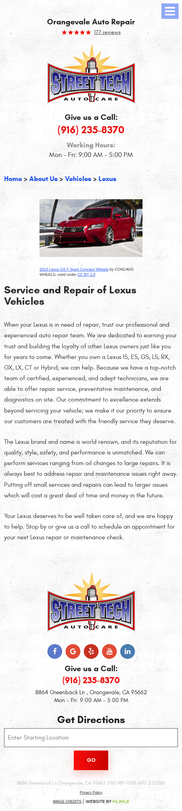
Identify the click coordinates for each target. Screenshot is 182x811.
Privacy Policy (91, 792)
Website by (107, 801)
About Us (43, 178)
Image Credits (67, 801)
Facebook (54, 651)
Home (13, 178)
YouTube (109, 651)
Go (91, 760)
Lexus (107, 178)
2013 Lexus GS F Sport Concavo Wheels (74, 269)
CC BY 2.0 (86, 274)
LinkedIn (127, 651)
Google (73, 651)
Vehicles (78, 178)
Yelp (91, 651)
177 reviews (107, 32)
